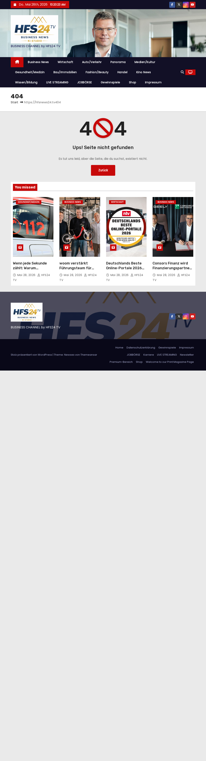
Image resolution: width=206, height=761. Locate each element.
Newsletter (187, 355)
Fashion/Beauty (97, 72)
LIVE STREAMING (57, 82)
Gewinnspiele (110, 82)
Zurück (103, 170)
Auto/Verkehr (92, 62)
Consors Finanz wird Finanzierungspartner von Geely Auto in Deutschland (172, 270)
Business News (38, 62)
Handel (122, 72)
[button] (182, 72)
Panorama (118, 62)
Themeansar (88, 355)
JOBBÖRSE (84, 82)
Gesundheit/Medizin (30, 72)
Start (14, 102)
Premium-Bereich (121, 362)
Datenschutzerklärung (141, 347)
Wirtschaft (65, 62)
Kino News (143, 72)
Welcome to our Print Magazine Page (170, 362)
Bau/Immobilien (65, 72)
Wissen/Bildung (26, 82)
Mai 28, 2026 (27, 275)
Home (119, 347)
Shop (132, 82)
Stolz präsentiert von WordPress (32, 355)
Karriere (148, 355)
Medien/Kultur (144, 62)
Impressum (153, 82)
